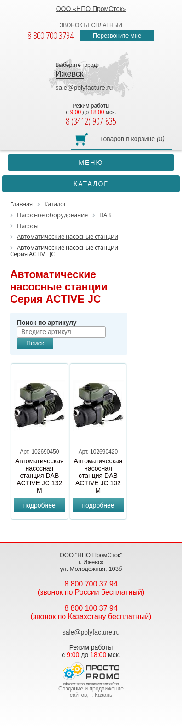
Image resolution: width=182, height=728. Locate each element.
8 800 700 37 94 (91, 584)
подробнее (39, 505)
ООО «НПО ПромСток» (91, 8)
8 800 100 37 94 (91, 608)
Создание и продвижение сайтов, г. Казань (91, 691)
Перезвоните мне (117, 35)
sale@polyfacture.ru (84, 87)
